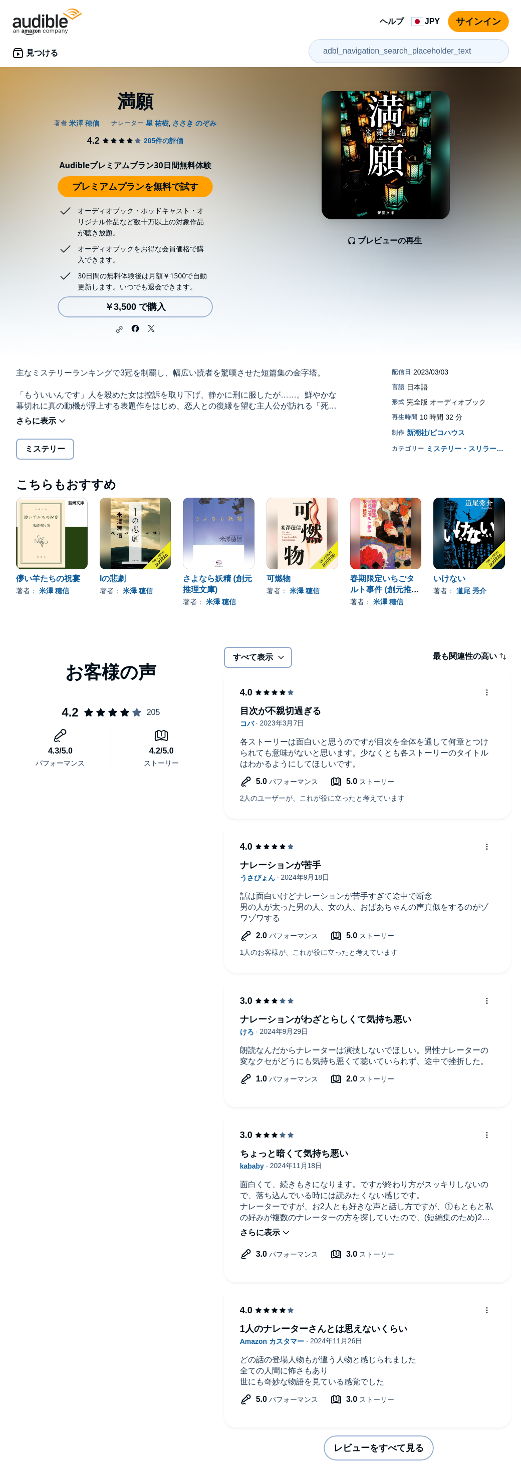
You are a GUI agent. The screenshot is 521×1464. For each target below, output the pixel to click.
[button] (119, 329)
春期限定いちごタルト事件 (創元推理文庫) (384, 589)
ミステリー (45, 449)
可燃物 (279, 578)
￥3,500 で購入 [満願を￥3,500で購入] (135, 307)
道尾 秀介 (471, 591)
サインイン (478, 22)
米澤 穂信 (54, 591)
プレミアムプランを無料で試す (135, 187)
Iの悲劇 (113, 578)
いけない (449, 578)
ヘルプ (392, 21)
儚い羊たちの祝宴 (48, 578)
